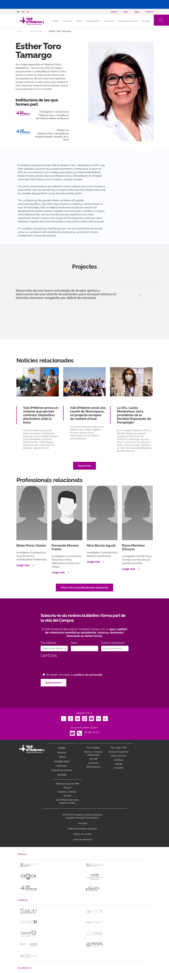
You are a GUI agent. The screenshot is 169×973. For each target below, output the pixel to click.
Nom (74, 643)
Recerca (67, 21)
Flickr (98, 717)
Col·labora (118, 760)
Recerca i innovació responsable (93, 753)
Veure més (84, 465)
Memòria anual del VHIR (67, 784)
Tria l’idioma (48, 643)
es (28, 12)
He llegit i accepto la (74, 674)
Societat (146, 21)
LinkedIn (77, 717)
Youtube (91, 717)
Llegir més (23, 565)
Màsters (67, 788)
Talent (79, 21)
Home (19, 31)
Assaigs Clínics (93, 21)
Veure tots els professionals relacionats (84, 587)
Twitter (63, 717)
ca (18, 12)
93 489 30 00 (91, 732)
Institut (61, 748)
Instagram (84, 717)
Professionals (36, 31)
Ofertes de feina (118, 756)
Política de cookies (82, 834)
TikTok (105, 717)
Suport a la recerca (128, 21)
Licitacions (93, 763)
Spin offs (93, 759)
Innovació (109, 21)
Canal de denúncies (82, 839)
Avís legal (82, 823)
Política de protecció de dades (82, 828)
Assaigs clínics (62, 761)
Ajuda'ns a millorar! (67, 792)
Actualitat (118, 768)
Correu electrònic (113, 643)
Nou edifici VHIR (118, 748)
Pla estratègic (93, 748)
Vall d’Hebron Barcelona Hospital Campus (67, 801)
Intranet (67, 796)
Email (72, 732)
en (23, 12)
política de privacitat (88, 674)
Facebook (70, 717)
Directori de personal (119, 752)
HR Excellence (93, 767)
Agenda (118, 764)
